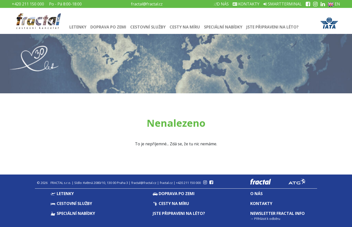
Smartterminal (282, 4)
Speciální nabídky (223, 27)
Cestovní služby (148, 27)
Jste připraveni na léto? (272, 27)
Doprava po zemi (108, 27)
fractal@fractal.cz (147, 4)
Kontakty (246, 4)
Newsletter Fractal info (277, 213)
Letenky (77, 27)
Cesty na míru (185, 27)
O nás (222, 4)
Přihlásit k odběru (267, 218)
